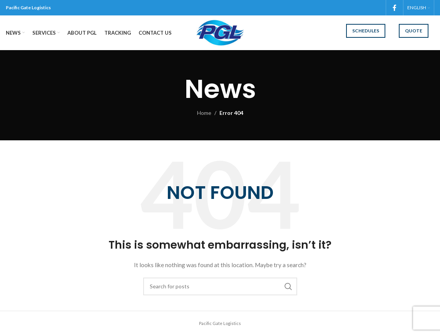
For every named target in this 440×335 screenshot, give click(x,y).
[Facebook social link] (394, 7)
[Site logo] (220, 32)
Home (204, 112)
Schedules (365, 31)
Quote (413, 31)
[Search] (220, 286)
